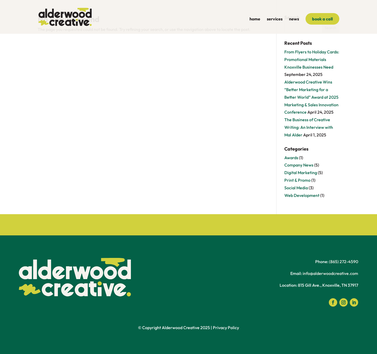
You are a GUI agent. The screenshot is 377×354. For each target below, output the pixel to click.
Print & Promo (297, 180)
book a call (322, 18)
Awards (291, 157)
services (274, 19)
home (255, 19)
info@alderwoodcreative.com (330, 273)
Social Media (296, 187)
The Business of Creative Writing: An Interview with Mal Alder (308, 127)
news (294, 19)
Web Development (301, 195)
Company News (298, 165)
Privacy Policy (226, 327)
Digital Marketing (300, 172)
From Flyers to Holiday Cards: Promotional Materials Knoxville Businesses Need (311, 59)
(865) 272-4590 (343, 261)
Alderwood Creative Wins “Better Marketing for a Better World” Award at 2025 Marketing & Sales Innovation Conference (311, 97)
